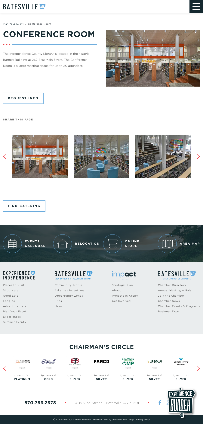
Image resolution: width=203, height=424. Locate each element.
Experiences (12, 316)
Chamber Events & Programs (179, 306)
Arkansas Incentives (69, 290)
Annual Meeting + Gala (175, 290)
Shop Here (10, 290)
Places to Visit (13, 285)
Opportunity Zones (69, 295)
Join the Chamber (171, 295)
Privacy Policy (143, 419)
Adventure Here (14, 306)
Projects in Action (125, 295)
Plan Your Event (13, 23)
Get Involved (121, 300)
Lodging (9, 300)
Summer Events (14, 322)
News (59, 306)
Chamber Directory (172, 285)
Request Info (23, 98)
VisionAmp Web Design (123, 419)
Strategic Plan (122, 285)
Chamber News (169, 300)
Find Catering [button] (24, 206)
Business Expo (168, 311)
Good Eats (10, 295)
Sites (58, 300)
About (116, 290)
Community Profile (68, 285)
